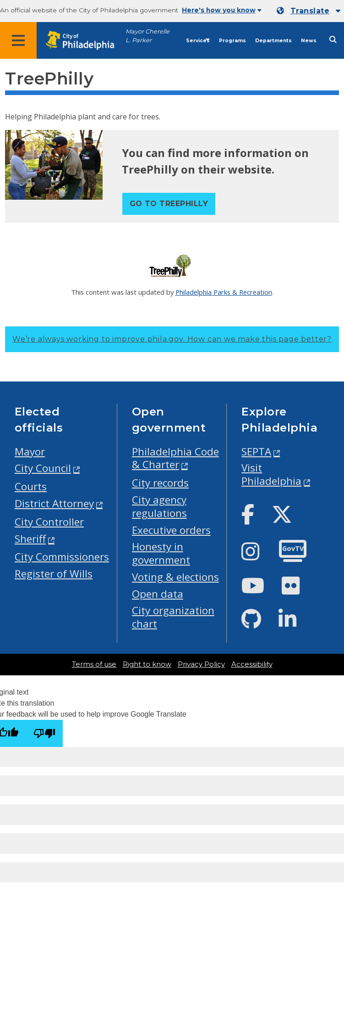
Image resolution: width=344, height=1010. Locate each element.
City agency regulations (159, 506)
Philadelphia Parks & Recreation (223, 292)
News (309, 41)
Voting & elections (175, 577)
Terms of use (94, 664)
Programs (232, 41)
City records (160, 483)
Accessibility (252, 664)
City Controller (49, 522)
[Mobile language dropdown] (308, 11)
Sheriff (30, 539)
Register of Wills (54, 574)
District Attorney (54, 503)
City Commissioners (62, 557)
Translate (309, 10)
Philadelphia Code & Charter (175, 458)
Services (198, 41)
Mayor (30, 451)
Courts (31, 486)
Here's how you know (222, 10)
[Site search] (333, 39)
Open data (157, 594)
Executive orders (171, 530)
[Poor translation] (44, 733)
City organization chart (173, 617)
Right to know (147, 664)
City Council (43, 468)
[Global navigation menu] (18, 40)
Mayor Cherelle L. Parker (147, 36)
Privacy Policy (201, 664)
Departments (273, 41)
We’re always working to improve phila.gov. (172, 339)
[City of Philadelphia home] (85, 40)
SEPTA (256, 451)
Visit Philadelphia (271, 474)
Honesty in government (161, 553)
